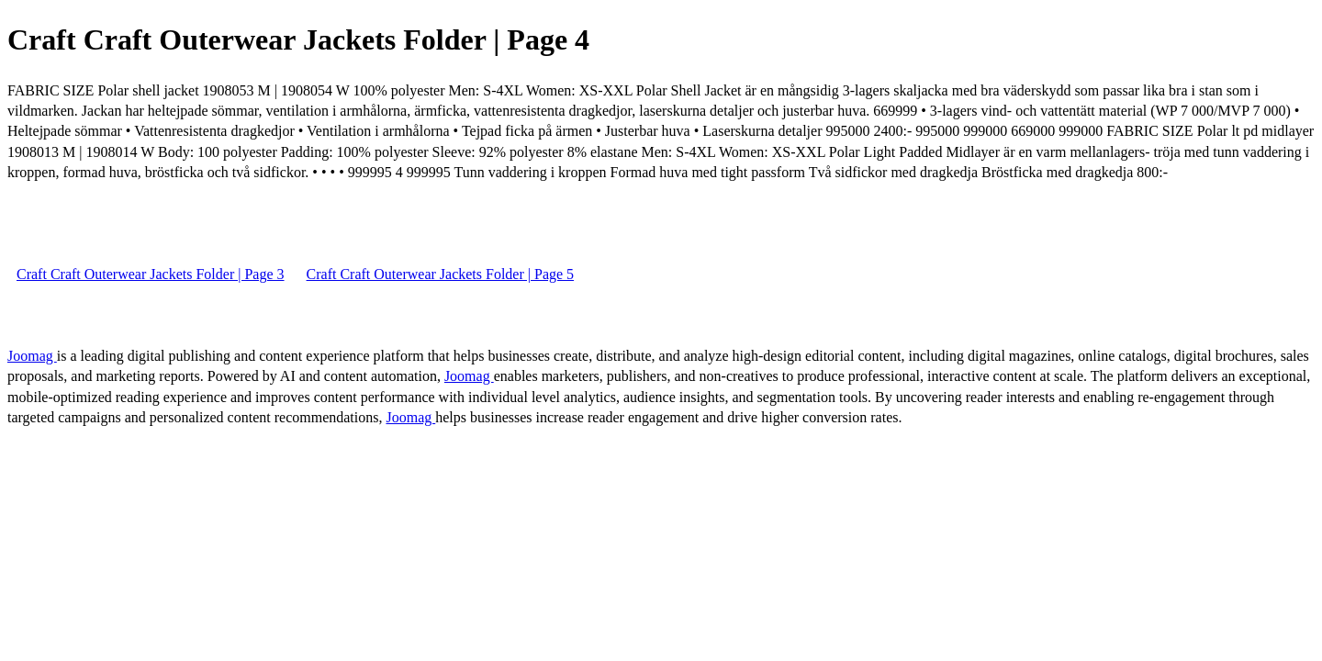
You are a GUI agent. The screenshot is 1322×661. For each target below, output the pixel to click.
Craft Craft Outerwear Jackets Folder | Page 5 (441, 274)
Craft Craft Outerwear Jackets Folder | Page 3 (151, 274)
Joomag (32, 356)
